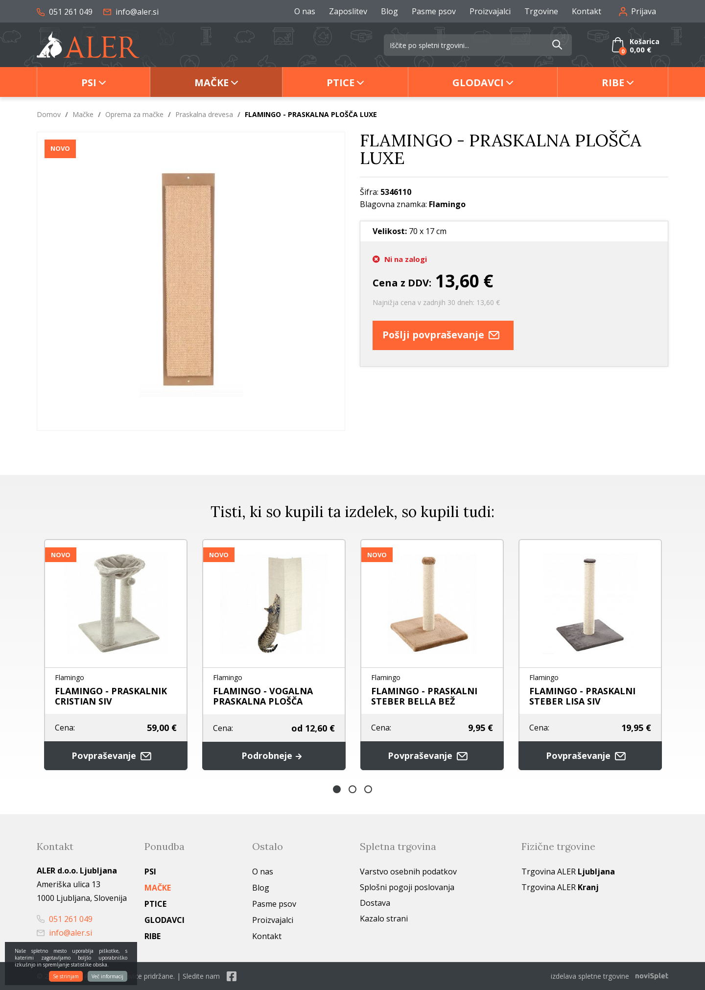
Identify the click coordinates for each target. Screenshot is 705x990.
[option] (116, 654)
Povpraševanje (116, 755)
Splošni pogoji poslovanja (407, 887)
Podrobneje (273, 756)
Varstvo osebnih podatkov (408, 871)
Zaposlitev (348, 11)
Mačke (211, 82)
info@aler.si (131, 11)
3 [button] (368, 789)
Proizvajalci (490, 11)
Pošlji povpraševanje (445, 335)
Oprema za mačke (134, 114)
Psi (88, 82)
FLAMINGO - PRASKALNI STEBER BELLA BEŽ (424, 696)
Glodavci (478, 82)
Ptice (340, 82)
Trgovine (541, 11)
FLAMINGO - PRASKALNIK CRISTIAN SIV (111, 696)
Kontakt (586, 11)
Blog (389, 11)
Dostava (375, 902)
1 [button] (337, 789)
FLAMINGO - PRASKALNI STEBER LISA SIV (582, 696)
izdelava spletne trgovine (590, 976)
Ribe (613, 82)
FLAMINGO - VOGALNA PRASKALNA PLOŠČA (263, 696)
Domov (49, 114)
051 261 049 (65, 11)
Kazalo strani (384, 918)
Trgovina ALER (568, 871)
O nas (304, 11)
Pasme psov (434, 11)
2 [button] (352, 789)
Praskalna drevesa (204, 114)
